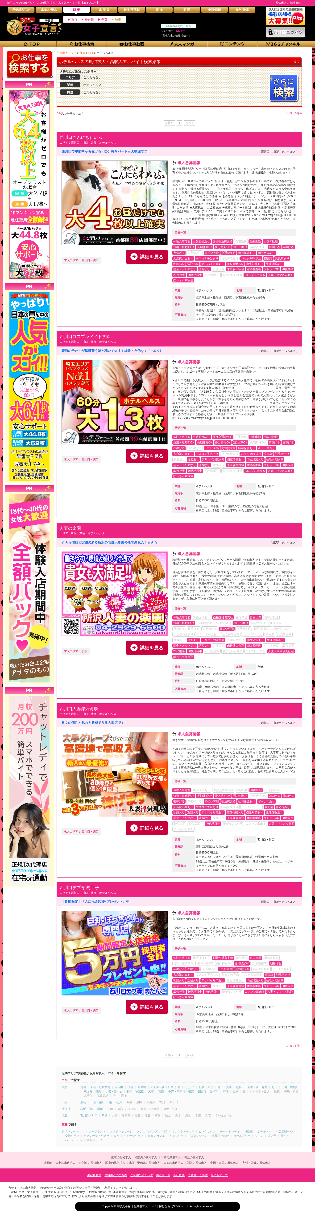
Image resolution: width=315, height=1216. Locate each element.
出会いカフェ (156, 1135)
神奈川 (89, 19)
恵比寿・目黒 (92, 1091)
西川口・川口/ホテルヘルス (278, 151)
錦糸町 (142, 1087)
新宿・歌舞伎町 (100, 1087)
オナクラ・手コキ (183, 1131)
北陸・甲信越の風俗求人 (144, 1162)
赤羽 (225, 1091)
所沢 (260, 666)
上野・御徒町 (290, 1087)
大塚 (151, 1091)
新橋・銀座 (206, 1087)
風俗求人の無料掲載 (288, 2)
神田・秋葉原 (135, 1091)
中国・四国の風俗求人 (224, 1162)
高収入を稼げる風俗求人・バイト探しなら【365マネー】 (152, 1206)
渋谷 (130, 1087)
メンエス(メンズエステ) (152, 1131)
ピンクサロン (207, 1131)
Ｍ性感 (248, 1131)
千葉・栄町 (98, 1102)
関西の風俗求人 (197, 1162)
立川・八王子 (186, 1087)
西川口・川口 (265, 290)
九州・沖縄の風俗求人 (256, 1162)
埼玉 (118, 19)
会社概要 (179, 1175)
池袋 (83, 1087)
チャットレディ (230, 1131)
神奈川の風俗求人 (145, 1157)
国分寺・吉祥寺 (208, 1091)
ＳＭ (116, 1135)
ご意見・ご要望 (198, 1175)
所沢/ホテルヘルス (284, 542)
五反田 (119, 1087)
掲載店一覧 (163, 1175)
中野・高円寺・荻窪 (181, 1091)
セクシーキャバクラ (96, 1135)
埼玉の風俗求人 (194, 1157)
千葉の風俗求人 (171, 1157)
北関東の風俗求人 (90, 1162)
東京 (74, 19)
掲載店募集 (94, 1175)
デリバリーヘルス (73, 1131)
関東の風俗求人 (115, 1162)
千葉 (104, 19)
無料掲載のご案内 (115, 1175)
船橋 (83, 1102)
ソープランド (97, 1131)
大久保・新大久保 (161, 1087)
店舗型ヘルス (286, 1131)
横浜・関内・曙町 (91, 1109)
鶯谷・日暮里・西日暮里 (251, 1087)
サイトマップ (219, 1175)
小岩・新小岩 (113, 1091)
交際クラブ (72, 1135)
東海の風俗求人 (173, 1162)
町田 (274, 1087)
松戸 (119, 1102)
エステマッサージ (121, 1131)
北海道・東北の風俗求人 (59, 1162)
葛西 (161, 1091)
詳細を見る (151, 256)
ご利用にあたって (141, 1175)
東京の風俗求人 (121, 1157)
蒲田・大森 (225, 1087)
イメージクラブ (133, 1135)
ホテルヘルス (204, 290)
